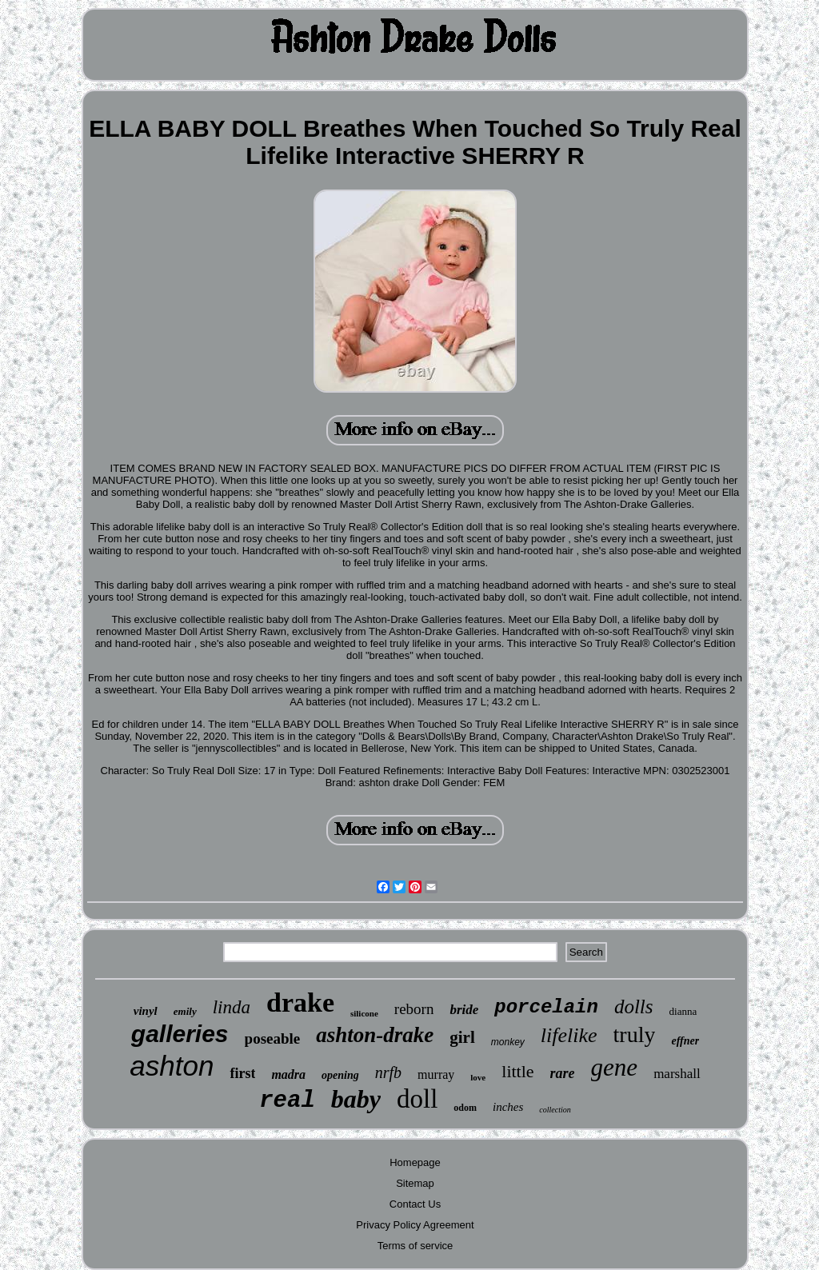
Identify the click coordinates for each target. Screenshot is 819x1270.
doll (417, 1098)
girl (462, 1037)
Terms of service (415, 1246)
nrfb (388, 1072)
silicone (364, 1013)
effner (685, 1041)
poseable (273, 1038)
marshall (677, 1073)
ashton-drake (374, 1035)
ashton (172, 1065)
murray (435, 1074)
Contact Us (415, 1204)
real (287, 1101)
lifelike (569, 1035)
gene (614, 1067)
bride (463, 1009)
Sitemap (415, 1183)
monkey (508, 1042)
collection (554, 1109)
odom (465, 1107)
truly (634, 1034)
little (517, 1071)
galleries (180, 1033)
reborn (414, 1008)
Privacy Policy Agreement (414, 1225)
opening (340, 1075)
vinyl (146, 1010)
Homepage (415, 1162)
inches (508, 1106)
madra (288, 1074)
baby (356, 1098)
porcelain (546, 1007)
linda (231, 1007)
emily (185, 1011)
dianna (683, 1011)
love (477, 1077)
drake (300, 1002)
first (242, 1073)
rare (562, 1073)
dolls (633, 1006)
